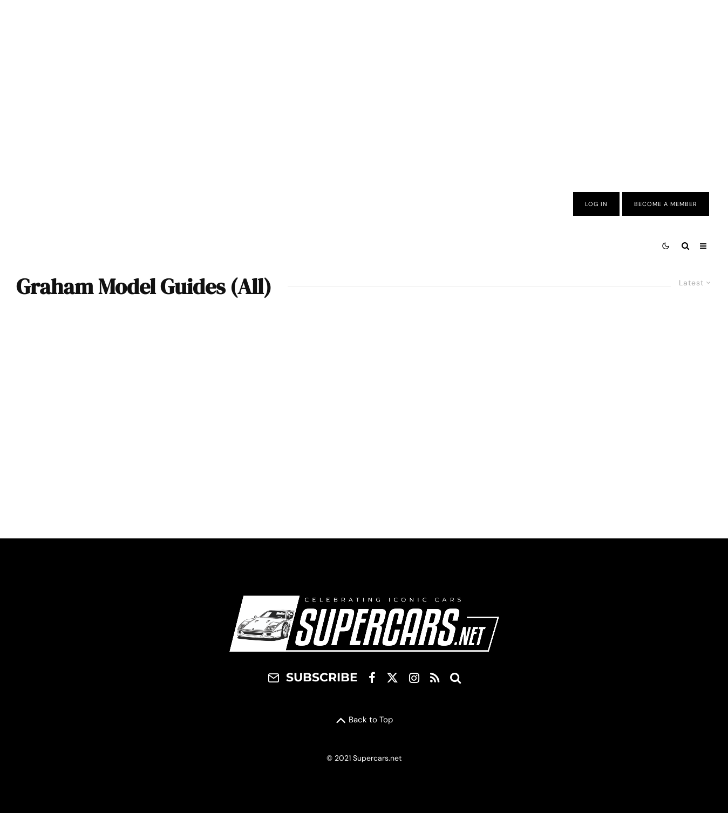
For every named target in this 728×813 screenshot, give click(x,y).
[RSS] (435, 678)
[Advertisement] (364, 87)
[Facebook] (372, 678)
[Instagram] (414, 678)
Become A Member (665, 204)
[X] (392, 678)
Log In (596, 204)
